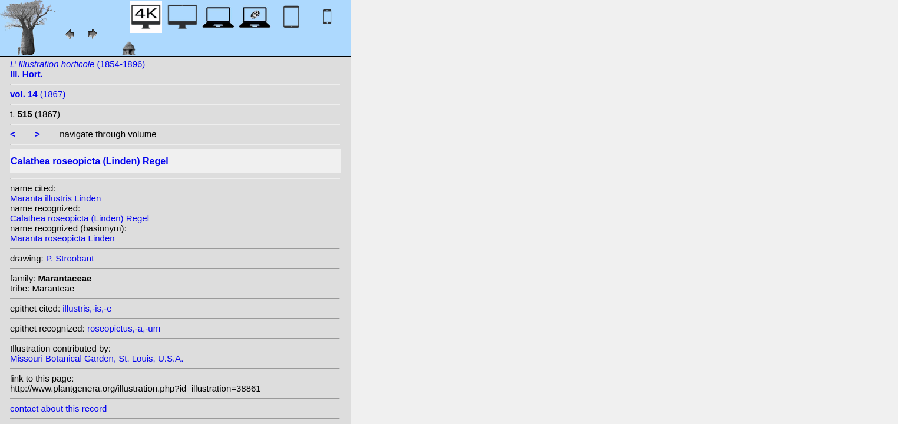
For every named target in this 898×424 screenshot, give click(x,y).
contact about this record (58, 408)
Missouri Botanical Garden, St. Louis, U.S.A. (96, 358)
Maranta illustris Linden (55, 198)
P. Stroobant (70, 258)
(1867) (37, 94)
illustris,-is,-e (86, 308)
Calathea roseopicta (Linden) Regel (79, 218)
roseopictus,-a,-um (123, 328)
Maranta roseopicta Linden (62, 238)
